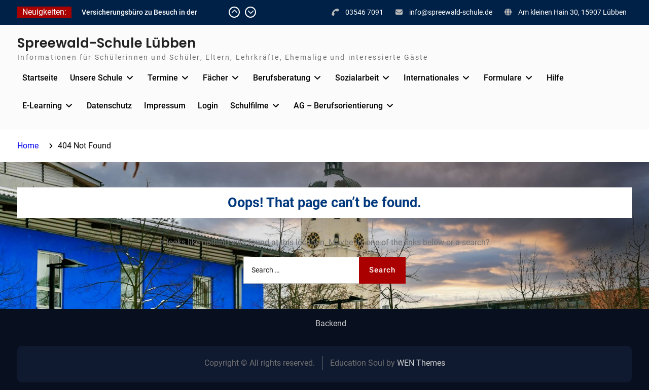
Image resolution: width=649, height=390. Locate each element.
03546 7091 (364, 12)
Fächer (215, 78)
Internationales (431, 78)
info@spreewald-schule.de (450, 12)
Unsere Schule (96, 78)
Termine (163, 78)
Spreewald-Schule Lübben (106, 43)
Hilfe (555, 78)
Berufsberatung (281, 78)
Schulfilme (249, 105)
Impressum (165, 105)
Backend (330, 324)
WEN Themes (421, 363)
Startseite (40, 78)
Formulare (503, 78)
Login (208, 105)
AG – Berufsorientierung (338, 105)
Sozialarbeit (357, 78)
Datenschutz (109, 105)
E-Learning (42, 105)
